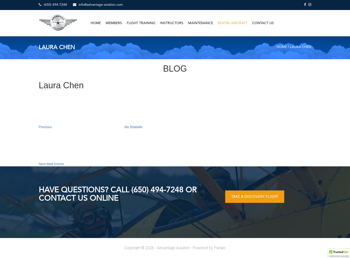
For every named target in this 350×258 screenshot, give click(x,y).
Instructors (171, 23)
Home (96, 23)
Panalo (220, 248)
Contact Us (263, 23)
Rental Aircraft (232, 23)
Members (114, 23)
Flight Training (141, 23)
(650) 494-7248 (53, 4)
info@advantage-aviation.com (98, 4)
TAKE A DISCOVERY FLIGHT (254, 196)
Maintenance (200, 23)
